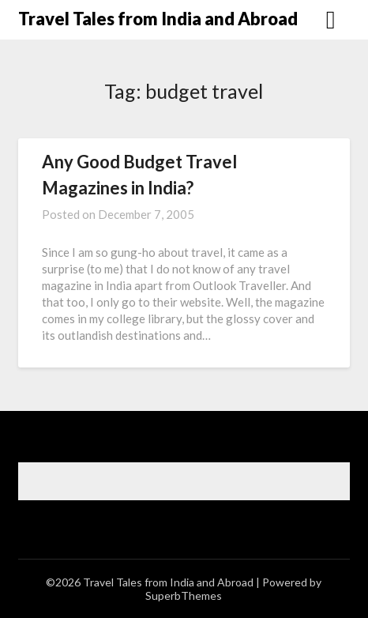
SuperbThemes (183, 595)
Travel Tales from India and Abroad (158, 18)
